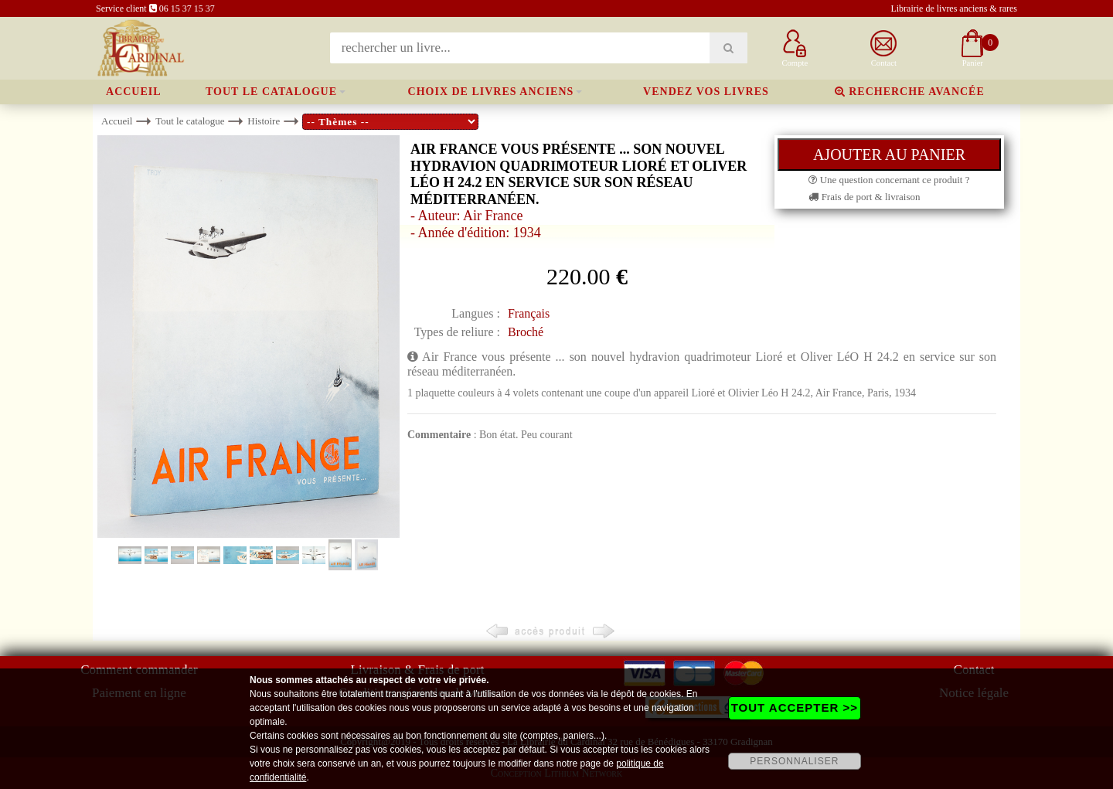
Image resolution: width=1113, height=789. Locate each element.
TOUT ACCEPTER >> (794, 707)
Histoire (263, 121)
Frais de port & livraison (864, 196)
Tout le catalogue (271, 91)
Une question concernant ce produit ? (888, 179)
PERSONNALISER (794, 761)
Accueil (134, 91)
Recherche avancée (910, 91)
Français (529, 313)
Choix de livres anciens (491, 91)
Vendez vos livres (706, 91)
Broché (525, 331)
